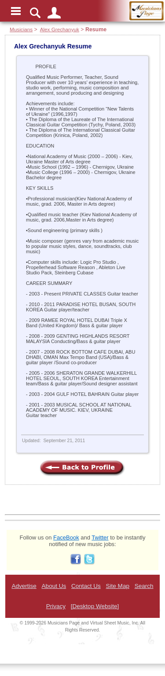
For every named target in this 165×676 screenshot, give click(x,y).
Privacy (56, 606)
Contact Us (86, 586)
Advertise (23, 586)
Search (144, 586)
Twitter (100, 537)
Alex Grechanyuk (59, 29)
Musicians (21, 29)
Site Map (117, 586)
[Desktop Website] (95, 606)
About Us (54, 586)
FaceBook (66, 537)
